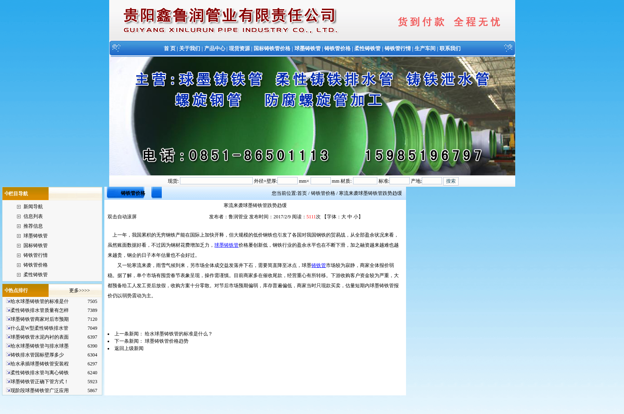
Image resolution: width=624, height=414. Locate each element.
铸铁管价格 (337, 48)
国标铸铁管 (35, 245)
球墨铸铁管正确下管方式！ (40, 381)
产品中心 (214, 48)
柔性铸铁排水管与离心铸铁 (40, 373)
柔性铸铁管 (367, 48)
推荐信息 (33, 226)
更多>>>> (79, 290)
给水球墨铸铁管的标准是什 (40, 301)
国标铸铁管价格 (272, 48)
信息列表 (33, 216)
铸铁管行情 (398, 48)
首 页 (170, 48)
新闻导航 (33, 206)
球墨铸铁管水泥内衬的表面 (40, 337)
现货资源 (239, 48)
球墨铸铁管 (307, 48)
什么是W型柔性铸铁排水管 (39, 328)
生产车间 (425, 48)
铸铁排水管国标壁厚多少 (37, 355)
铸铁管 (318, 265)
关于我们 (189, 48)
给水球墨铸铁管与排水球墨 (40, 346)
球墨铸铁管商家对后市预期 (40, 319)
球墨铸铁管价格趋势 (166, 341)
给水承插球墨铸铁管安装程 (40, 364)
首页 (302, 193)
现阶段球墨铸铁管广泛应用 (40, 390)
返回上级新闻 (129, 348)
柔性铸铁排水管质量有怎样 (40, 310)
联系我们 (450, 48)
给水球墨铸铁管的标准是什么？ (179, 334)
